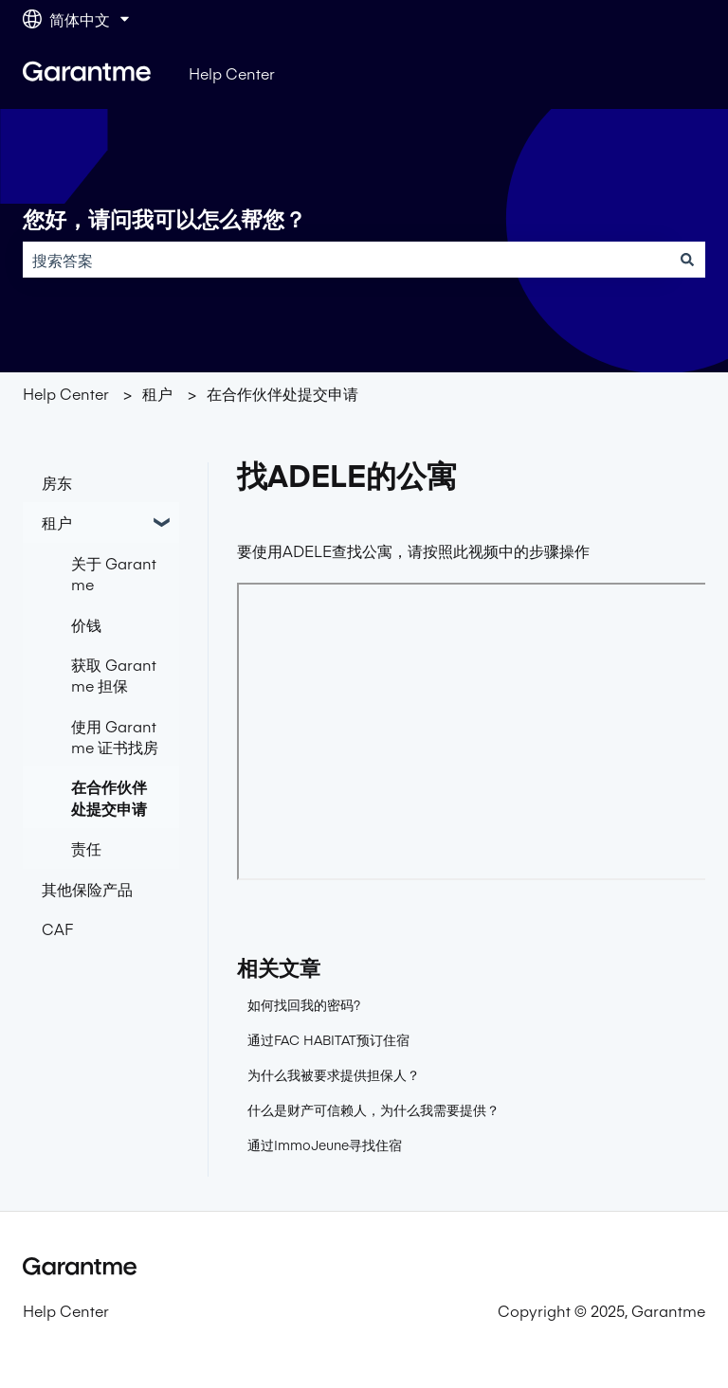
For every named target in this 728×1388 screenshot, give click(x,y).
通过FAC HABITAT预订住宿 (328, 1039)
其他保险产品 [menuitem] (87, 888)
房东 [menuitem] (57, 482)
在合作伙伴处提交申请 (282, 393)
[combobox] (346, 260)
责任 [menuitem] (86, 848)
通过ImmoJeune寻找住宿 (324, 1144)
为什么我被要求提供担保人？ (333, 1074)
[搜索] (687, 260)
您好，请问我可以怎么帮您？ (164, 220)
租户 (157, 393)
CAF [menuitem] (57, 928)
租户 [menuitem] (57, 522)
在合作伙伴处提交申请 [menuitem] (109, 797)
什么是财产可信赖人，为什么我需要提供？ (373, 1109)
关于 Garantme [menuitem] (113, 573)
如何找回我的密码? (303, 1004)
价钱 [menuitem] (86, 624)
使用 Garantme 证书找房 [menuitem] (114, 736)
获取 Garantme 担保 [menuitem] (113, 674)
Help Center (232, 73)
